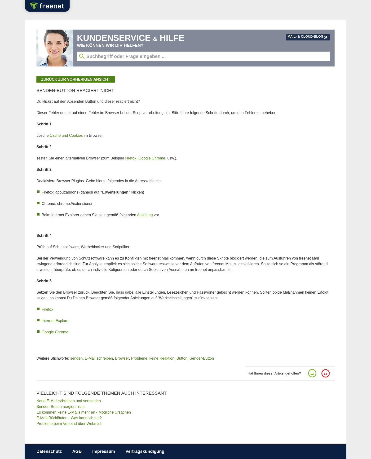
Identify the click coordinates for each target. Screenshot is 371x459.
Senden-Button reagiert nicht (60, 407)
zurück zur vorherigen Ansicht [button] (75, 79)
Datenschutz (49, 451)
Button (182, 358)
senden (76, 358)
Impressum (103, 451)
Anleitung (145, 215)
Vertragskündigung (144, 451)
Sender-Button (202, 358)
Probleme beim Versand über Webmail (68, 424)
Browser (122, 358)
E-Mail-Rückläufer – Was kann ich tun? (69, 418)
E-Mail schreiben (99, 358)
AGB (77, 451)
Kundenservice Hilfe (130, 38)
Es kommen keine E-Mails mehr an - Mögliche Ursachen (83, 412)
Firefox (131, 158)
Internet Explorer (56, 321)
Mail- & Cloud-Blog (305, 36)
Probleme (139, 358)
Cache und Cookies (66, 135)
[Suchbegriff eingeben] (203, 56)
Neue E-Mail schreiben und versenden (68, 401)
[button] (312, 373)
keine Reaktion (161, 358)
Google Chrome (151, 158)
